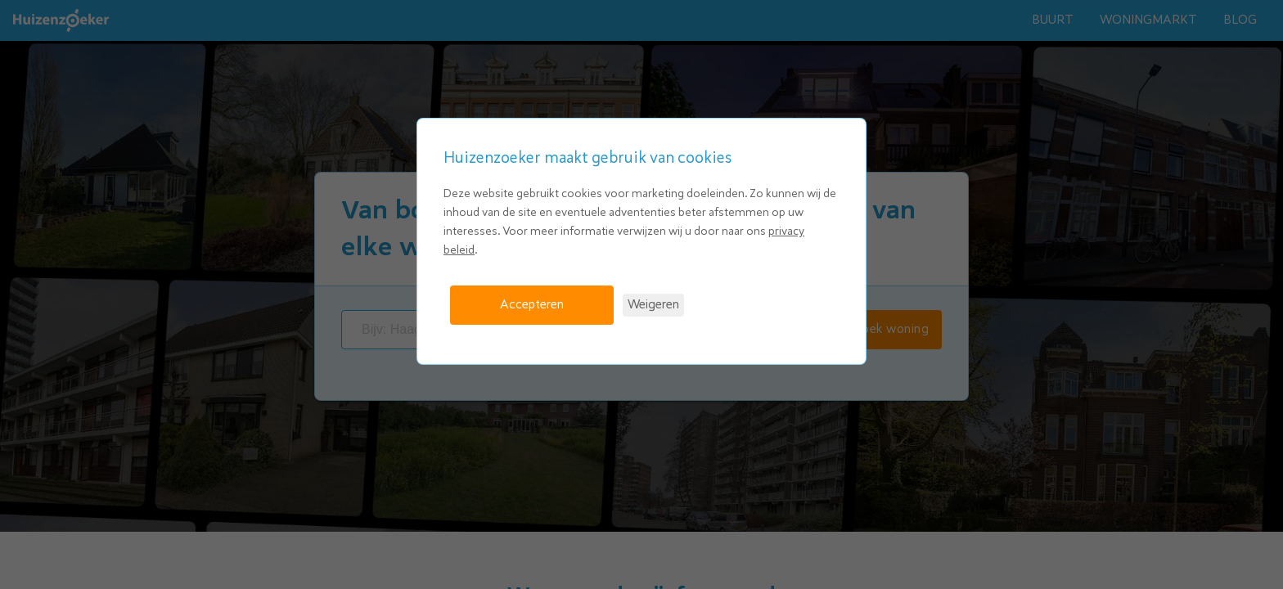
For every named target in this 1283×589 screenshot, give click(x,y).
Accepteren (532, 304)
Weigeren (653, 304)
